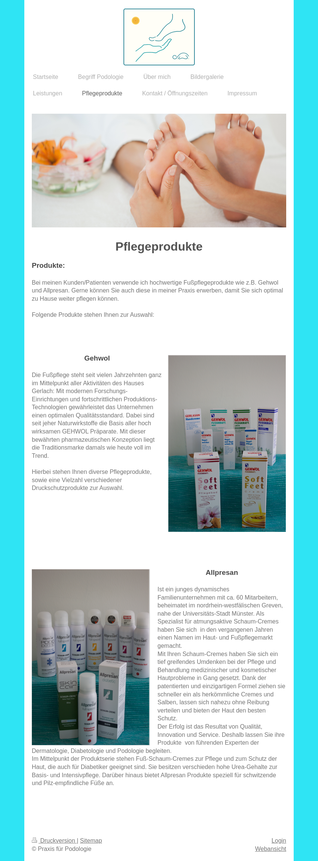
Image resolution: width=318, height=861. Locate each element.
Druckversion (54, 840)
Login (279, 840)
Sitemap (91, 840)
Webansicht (270, 849)
